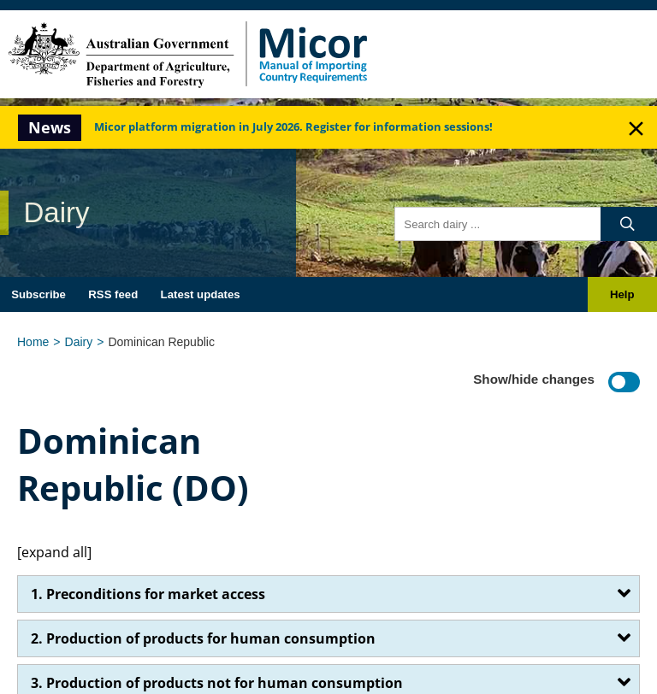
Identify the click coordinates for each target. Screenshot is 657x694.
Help (622, 294)
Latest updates (200, 294)
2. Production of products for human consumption (203, 638)
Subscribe (38, 294)
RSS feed (113, 294)
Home (33, 342)
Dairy (79, 342)
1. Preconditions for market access (148, 594)
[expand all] (54, 552)
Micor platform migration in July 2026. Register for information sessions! (293, 127)
